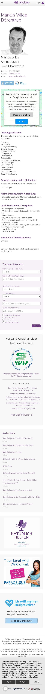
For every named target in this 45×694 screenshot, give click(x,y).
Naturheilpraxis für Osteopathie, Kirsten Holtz (21, 497)
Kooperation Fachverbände (12, 643)
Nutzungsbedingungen (9, 641)
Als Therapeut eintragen (13, 639)
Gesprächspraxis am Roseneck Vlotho (18, 504)
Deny (9, 682)
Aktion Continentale (29, 643)
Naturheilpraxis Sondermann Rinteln (17, 490)
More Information (21, 115)
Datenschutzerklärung (25, 641)
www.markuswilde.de (17, 76)
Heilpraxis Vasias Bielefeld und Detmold (19, 473)
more (36, 682)
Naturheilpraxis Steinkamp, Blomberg (18, 445)
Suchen (36, 326)
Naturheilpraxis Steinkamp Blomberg (17, 438)
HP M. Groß (7, 466)
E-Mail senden (14, 73)
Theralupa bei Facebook (31, 639)
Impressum (38, 641)
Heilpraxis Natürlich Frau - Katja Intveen (19, 459)
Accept (21, 121)
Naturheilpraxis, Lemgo (12, 452)
